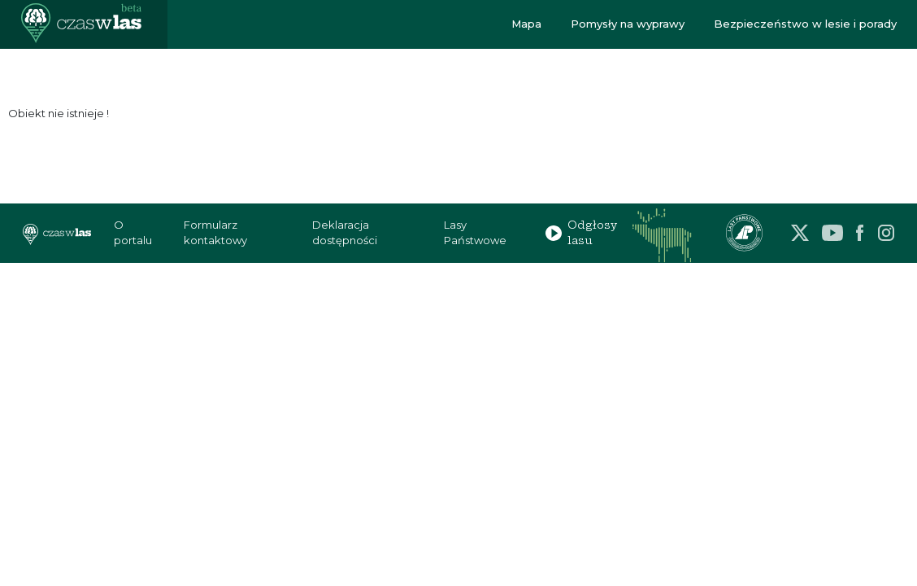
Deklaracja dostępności (344, 232)
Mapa (526, 23)
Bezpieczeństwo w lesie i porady (805, 23)
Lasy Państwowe (475, 232)
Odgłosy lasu (580, 232)
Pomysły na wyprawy (627, 23)
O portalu (133, 232)
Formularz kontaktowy (215, 232)
